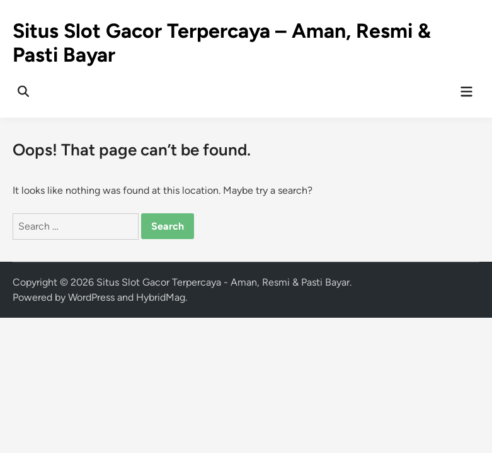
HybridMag (160, 297)
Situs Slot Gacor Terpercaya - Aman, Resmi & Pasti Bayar (223, 282)
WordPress (91, 297)
